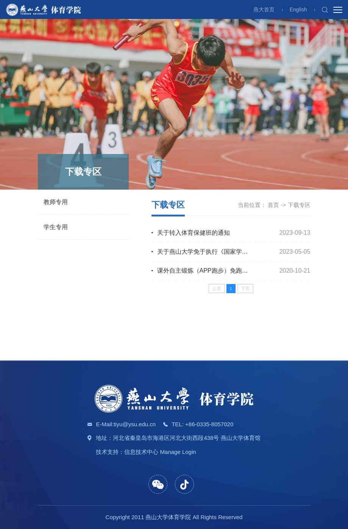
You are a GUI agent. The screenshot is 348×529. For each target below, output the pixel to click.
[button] (325, 9)
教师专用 (56, 202)
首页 (273, 205)
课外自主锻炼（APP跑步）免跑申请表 (208, 271)
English (298, 9)
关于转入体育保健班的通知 (193, 233)
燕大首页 (264, 9)
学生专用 (56, 227)
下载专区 (299, 205)
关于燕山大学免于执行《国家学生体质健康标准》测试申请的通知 (245, 252)
